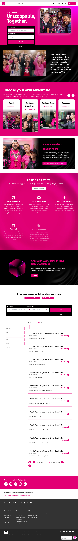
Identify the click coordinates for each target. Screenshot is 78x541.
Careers (25, 531)
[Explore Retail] (11, 106)
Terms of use (11, 537)
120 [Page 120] (59, 462)
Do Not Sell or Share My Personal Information (35, 537)
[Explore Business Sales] (48, 106)
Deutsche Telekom (31, 531)
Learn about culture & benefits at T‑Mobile (54, 165)
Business (7, 0)
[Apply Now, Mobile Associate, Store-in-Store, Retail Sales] (65, 335)
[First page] (29, 462)
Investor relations (16, 531)
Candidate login (47, 297)
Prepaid (11, 0)
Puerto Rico (38, 531)
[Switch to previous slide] (68, 95)
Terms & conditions (48, 534)
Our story (10, 3)
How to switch (31, 520)
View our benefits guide (39, 190)
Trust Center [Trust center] (18, 534)
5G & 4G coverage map (32, 517)
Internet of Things (43, 513)
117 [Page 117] (51, 462)
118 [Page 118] (54, 462)
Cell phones (30, 513)
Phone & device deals (32, 515)
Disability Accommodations (13, 495)
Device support (19, 510)
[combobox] (20, 37)
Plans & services (19, 515)
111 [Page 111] (37, 462)
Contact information (8, 510)
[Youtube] (20, 484)
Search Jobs (72, 3)
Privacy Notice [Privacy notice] (11, 534)
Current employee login (32, 297)
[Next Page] (62, 462)
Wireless (3, 0)
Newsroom (24, 3)
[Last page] (29, 465)
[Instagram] (6, 484)
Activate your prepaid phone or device (20, 518)
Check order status (7, 513)
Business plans (43, 510)
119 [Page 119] (56, 462)
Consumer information (32, 534)
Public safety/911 (40, 534)
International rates (19, 524)
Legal (5, 495)
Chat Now (35, 275)
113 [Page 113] (42, 462)
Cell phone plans (31, 510)
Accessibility (17, 537)
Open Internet (23, 537)
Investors (31, 3)
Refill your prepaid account (21, 521)
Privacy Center (24, 534)
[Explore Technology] (66, 106)
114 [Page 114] (44, 462)
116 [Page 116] (49, 462)
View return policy (7, 515)
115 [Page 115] (46, 462)
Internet (15, 0)
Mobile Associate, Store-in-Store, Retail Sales (46, 333)
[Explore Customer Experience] (30, 109)
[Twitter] (15, 484)
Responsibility (17, 3)
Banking (21, 0)
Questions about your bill (21, 513)
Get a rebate (6, 517)
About (10, 531)
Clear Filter (8, 347)
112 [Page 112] (39, 462)
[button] (31, 37)
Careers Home (52, 3)
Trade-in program (7, 522)
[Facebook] (11, 484)
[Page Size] (69, 464)
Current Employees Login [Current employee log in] (25, 495)
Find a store (6, 520)
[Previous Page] (34, 462)
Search (21, 41)
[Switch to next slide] (73, 95)
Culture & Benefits (62, 3)
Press (21, 531)
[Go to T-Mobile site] (3, 3)
